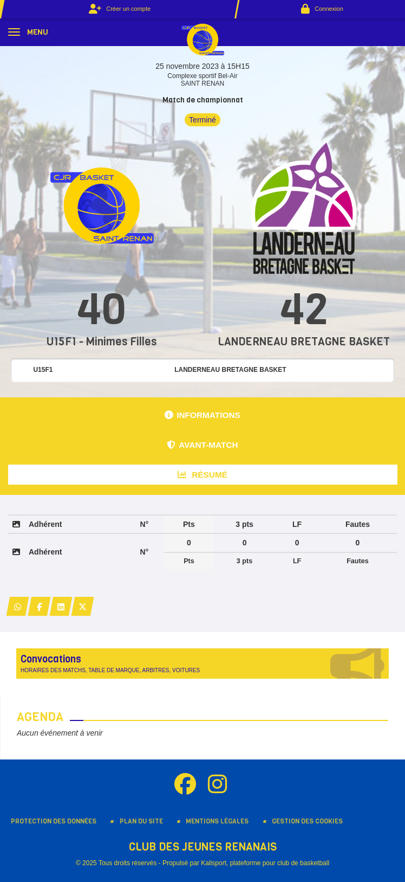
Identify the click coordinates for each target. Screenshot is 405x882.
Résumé (202, 474)
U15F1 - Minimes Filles (101, 341)
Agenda (40, 717)
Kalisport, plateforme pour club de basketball (265, 863)
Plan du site (141, 821)
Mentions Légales (217, 821)
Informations (202, 415)
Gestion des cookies (307, 821)
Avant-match (202, 444)
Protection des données (53, 821)
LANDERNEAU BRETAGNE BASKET (304, 341)
